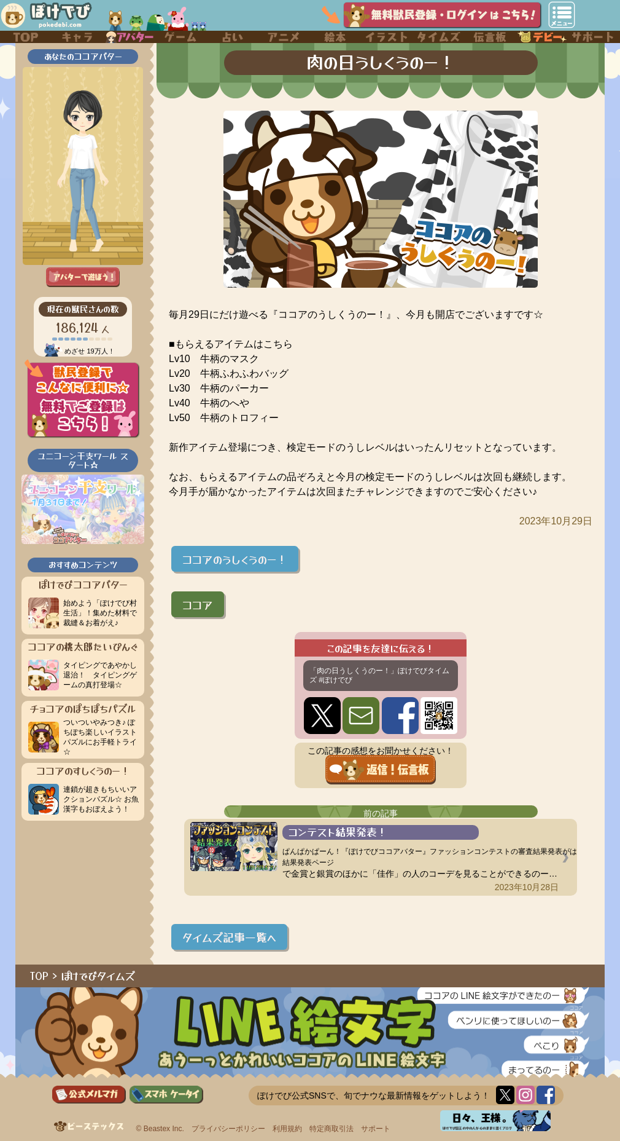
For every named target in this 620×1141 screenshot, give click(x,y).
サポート (375, 1128)
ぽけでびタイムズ (98, 975)
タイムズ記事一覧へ (229, 937)
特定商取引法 (331, 1128)
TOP (39, 975)
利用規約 (287, 1128)
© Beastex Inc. (160, 1128)
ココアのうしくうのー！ (234, 559)
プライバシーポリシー (228, 1128)
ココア (197, 604)
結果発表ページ (308, 862)
